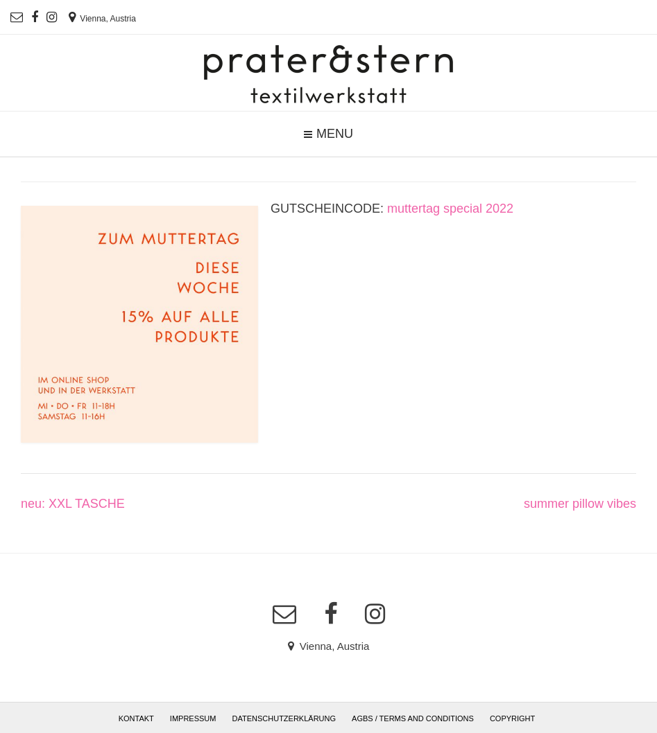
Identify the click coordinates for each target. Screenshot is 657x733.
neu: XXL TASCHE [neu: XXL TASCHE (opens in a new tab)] (73, 504)
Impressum (193, 718)
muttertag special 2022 (450, 208)
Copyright (512, 718)
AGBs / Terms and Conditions (413, 718)
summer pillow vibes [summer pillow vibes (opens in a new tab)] (580, 504)
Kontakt (136, 718)
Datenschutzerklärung (284, 718)
